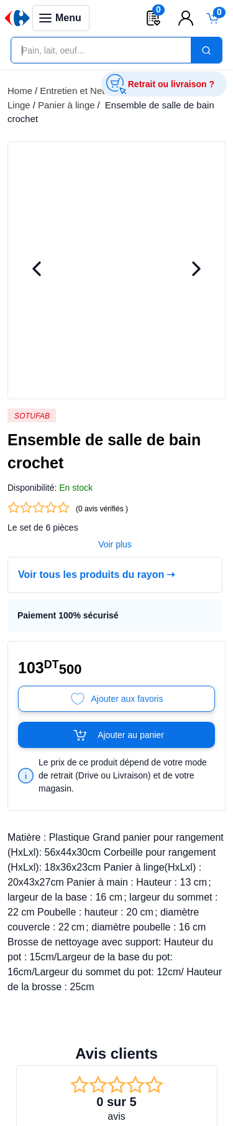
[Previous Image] (36, 270)
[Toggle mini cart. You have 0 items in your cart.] (213, 18)
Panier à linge (66, 105)
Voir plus (115, 544)
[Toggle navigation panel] (61, 18)
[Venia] (17, 18)
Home (19, 90)
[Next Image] (196, 270)
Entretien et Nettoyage (86, 90)
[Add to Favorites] (116, 699)
